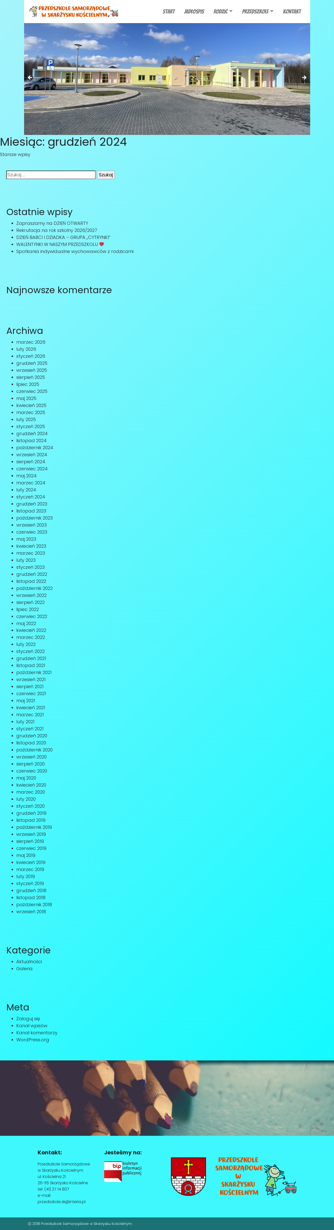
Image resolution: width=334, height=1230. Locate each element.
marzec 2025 (30, 412)
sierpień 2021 (30, 686)
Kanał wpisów (31, 1025)
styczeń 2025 (30, 426)
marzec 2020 (30, 792)
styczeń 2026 (30, 356)
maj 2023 (26, 539)
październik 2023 (34, 518)
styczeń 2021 (30, 729)
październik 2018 (34, 904)
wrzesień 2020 (31, 757)
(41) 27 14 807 (56, 1189)
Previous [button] (30, 78)
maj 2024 (26, 476)
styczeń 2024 (30, 497)
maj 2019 (25, 855)
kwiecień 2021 (30, 707)
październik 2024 (34, 447)
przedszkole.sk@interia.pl (62, 1202)
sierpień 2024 (30, 461)
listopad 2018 (30, 897)
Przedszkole (255, 11)
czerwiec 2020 (31, 771)
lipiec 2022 (27, 609)
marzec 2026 (30, 342)
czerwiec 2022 (31, 616)
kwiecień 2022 (31, 630)
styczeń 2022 (30, 651)
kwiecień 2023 (31, 546)
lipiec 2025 (27, 384)
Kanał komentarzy (36, 1033)
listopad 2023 (31, 511)
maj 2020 (26, 778)
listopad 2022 (31, 581)
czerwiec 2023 (31, 532)
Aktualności (29, 961)
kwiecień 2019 (30, 862)
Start (169, 11)
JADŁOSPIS (194, 11)
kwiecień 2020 (31, 785)
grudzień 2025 (31, 363)
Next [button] (304, 78)
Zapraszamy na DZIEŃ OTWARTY (52, 223)
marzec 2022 (30, 637)
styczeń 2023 (30, 567)
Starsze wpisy (15, 154)
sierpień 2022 (30, 602)
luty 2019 (25, 876)
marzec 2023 (30, 553)
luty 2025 (26, 419)
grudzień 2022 (31, 574)
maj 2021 (25, 700)
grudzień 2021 (31, 658)
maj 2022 (26, 623)
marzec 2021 (30, 714)
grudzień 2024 (32, 433)
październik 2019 (34, 827)
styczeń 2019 (30, 883)
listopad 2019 (30, 820)
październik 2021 (34, 672)
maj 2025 (26, 398)
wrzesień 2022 (31, 595)
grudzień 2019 (31, 813)
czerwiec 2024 (32, 469)
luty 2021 (25, 722)
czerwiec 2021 (31, 693)
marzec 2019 (30, 869)
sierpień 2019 (30, 841)
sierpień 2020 (30, 764)
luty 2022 (26, 644)
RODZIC (221, 11)
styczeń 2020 (30, 806)
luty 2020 (26, 799)
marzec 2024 (30, 483)
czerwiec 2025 (31, 391)
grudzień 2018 (31, 890)
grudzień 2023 (31, 504)
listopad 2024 (31, 440)
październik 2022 (34, 588)
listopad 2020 (31, 743)
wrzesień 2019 (31, 834)
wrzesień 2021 (31, 679)
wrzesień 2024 (31, 454)
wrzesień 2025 (31, 370)
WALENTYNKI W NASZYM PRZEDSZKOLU (60, 244)
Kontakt (292, 11)
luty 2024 (26, 490)
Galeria (24, 968)
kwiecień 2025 (31, 405)
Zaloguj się (28, 1018)
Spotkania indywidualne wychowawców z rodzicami (74, 251)
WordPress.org (32, 1040)
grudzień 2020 (31, 736)
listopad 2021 (30, 665)
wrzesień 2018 (31, 911)
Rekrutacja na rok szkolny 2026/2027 (56, 230)
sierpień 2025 (30, 377)
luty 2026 (26, 349)
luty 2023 (26, 560)
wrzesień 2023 (31, 525)
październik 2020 (34, 750)
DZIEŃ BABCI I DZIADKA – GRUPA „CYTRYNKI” (63, 237)
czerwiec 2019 (31, 848)
